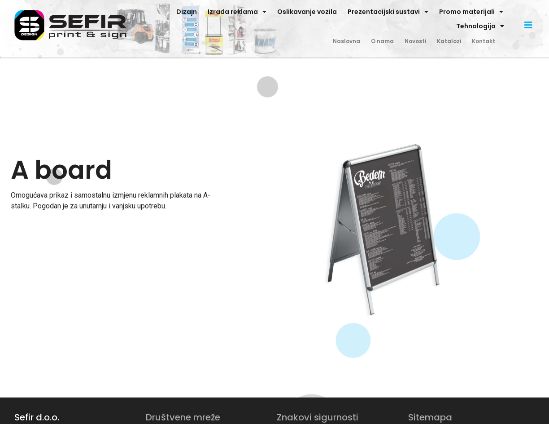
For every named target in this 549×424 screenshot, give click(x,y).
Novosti (415, 41)
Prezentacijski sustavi (388, 11)
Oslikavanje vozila (307, 11)
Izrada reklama (237, 11)
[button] (528, 25)
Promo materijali (471, 11)
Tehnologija (480, 26)
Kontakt (483, 41)
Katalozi (449, 41)
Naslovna (346, 41)
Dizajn (186, 11)
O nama (382, 41)
